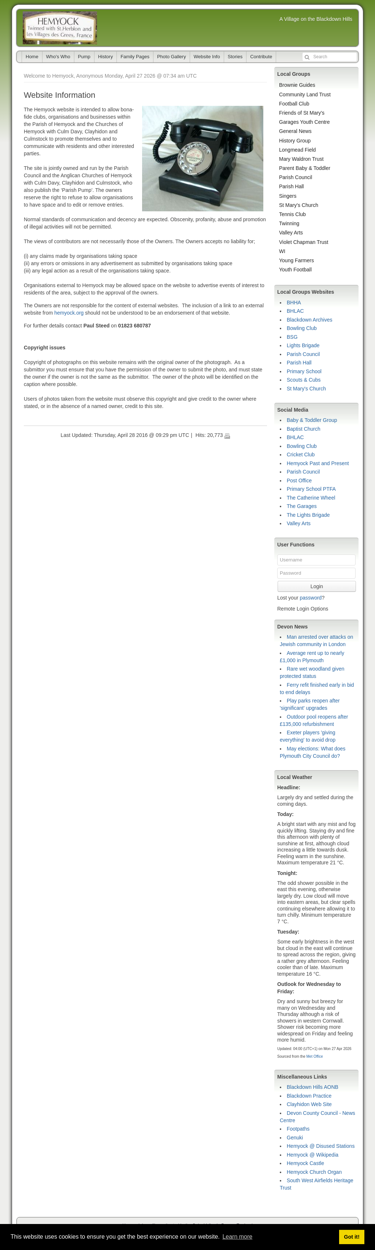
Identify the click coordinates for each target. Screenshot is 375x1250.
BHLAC (295, 311)
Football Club (294, 104)
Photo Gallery (171, 56)
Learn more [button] (237, 1237)
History (105, 56)
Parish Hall (291, 186)
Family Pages (134, 56)
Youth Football (295, 269)
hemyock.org (68, 313)
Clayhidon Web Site (309, 1104)
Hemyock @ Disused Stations (320, 1146)
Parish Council (295, 177)
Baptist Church (303, 429)
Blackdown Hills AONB (312, 1087)
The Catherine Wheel (311, 498)
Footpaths (298, 1129)
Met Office (314, 1056)
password (311, 598)
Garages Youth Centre (304, 122)
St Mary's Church (298, 205)
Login (317, 586)
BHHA (294, 302)
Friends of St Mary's (301, 113)
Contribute (261, 56)
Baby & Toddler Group (312, 420)
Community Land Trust (305, 94)
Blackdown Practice (309, 1096)
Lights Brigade (303, 345)
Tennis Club (292, 214)
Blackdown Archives (310, 320)
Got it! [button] (351, 1237)
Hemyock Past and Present (318, 463)
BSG (292, 337)
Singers (287, 196)
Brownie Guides (297, 85)
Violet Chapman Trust (303, 242)
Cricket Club (301, 454)
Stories (235, 56)
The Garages (302, 506)
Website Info (207, 56)
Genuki (295, 1137)
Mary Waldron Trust (301, 159)
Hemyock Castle (305, 1163)
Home (32, 56)
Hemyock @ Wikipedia (312, 1155)
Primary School (304, 371)
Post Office (299, 480)
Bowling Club (302, 328)
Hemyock (60, 27)
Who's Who (58, 56)
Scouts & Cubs (304, 380)
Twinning (289, 223)
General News (295, 131)
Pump (84, 56)
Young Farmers (296, 260)
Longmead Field (297, 150)
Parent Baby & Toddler (304, 168)
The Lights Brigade (308, 515)
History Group (295, 141)
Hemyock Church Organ (314, 1172)
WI (282, 251)
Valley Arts (291, 232)
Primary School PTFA (311, 489)
